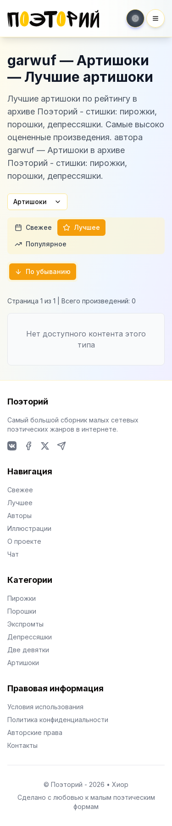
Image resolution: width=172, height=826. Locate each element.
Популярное (41, 244)
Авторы (19, 515)
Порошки (21, 611)
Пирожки (21, 598)
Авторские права (34, 732)
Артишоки (37, 201)
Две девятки (28, 650)
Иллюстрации (29, 528)
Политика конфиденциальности (57, 719)
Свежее (33, 227)
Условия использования (45, 707)
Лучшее (81, 227)
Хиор (120, 784)
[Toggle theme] (135, 18)
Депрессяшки (29, 637)
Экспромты (25, 624)
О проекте (24, 541)
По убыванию (43, 271)
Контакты (22, 745)
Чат (13, 554)
